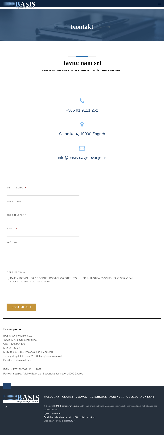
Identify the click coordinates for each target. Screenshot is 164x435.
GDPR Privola (17, 272)
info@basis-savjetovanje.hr (82, 157)
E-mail (12, 228)
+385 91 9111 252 (82, 110)
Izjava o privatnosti (52, 413)
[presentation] (31, 292)
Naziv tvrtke (15, 201)
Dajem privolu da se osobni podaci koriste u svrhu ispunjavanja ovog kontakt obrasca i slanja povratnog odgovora (71, 280)
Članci (67, 396)
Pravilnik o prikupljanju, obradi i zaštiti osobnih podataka (69, 417)
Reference (98, 396)
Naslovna (51, 396)
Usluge (81, 396)
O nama (132, 396)
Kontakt (147, 396)
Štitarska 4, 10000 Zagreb (82, 134)
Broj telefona (16, 215)
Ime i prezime (16, 188)
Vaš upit (13, 242)
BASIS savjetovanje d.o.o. (67, 406)
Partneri (116, 396)
